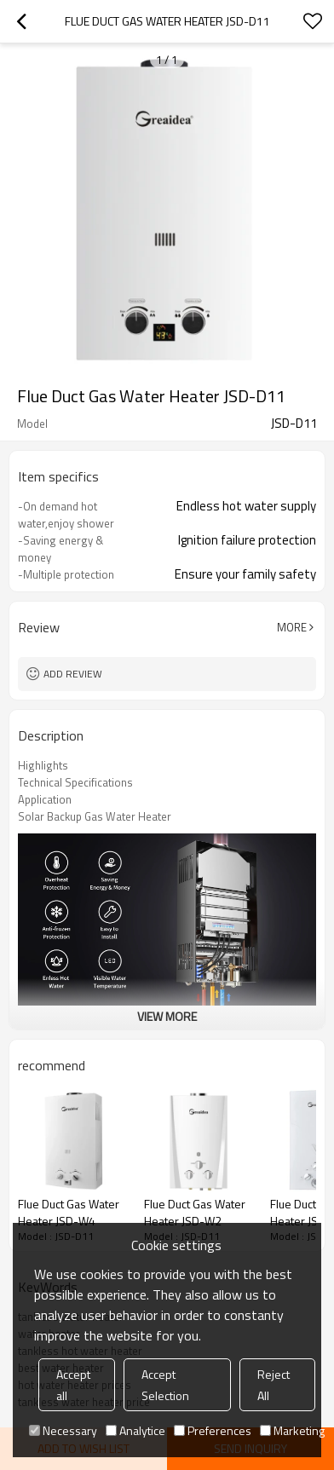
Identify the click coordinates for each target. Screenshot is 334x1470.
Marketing (292, 1430)
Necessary (63, 1430)
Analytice (135, 1430)
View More (167, 1016)
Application (45, 799)
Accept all (73, 1384)
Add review (72, 674)
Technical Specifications (75, 782)
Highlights (43, 765)
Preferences (212, 1430)
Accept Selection (165, 1384)
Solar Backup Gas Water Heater (94, 816)
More (292, 627)
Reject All (273, 1384)
